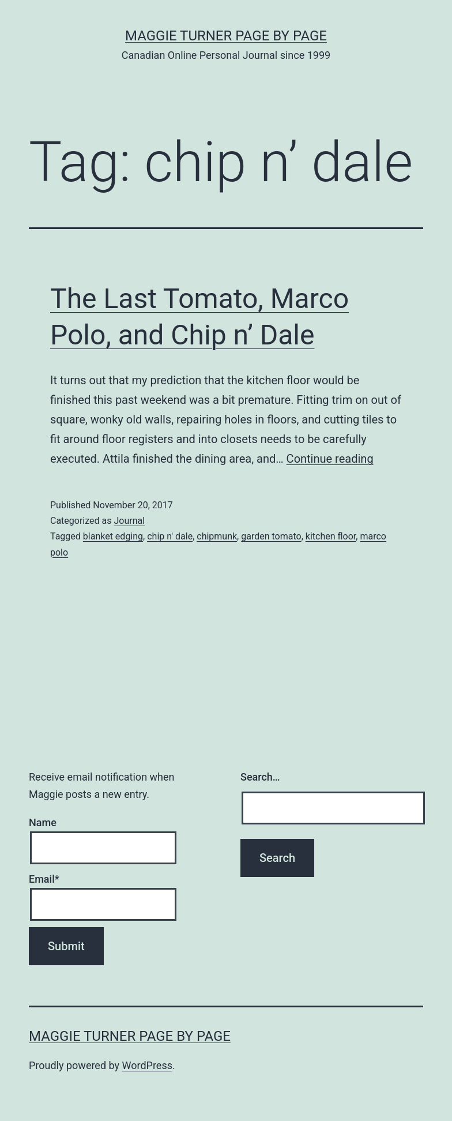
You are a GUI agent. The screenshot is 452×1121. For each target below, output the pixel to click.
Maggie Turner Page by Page (226, 36)
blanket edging (113, 536)
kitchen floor (331, 536)
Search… (260, 777)
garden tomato (271, 536)
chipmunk (217, 536)
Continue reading (330, 459)
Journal (129, 520)
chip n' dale (170, 536)
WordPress (147, 1065)
